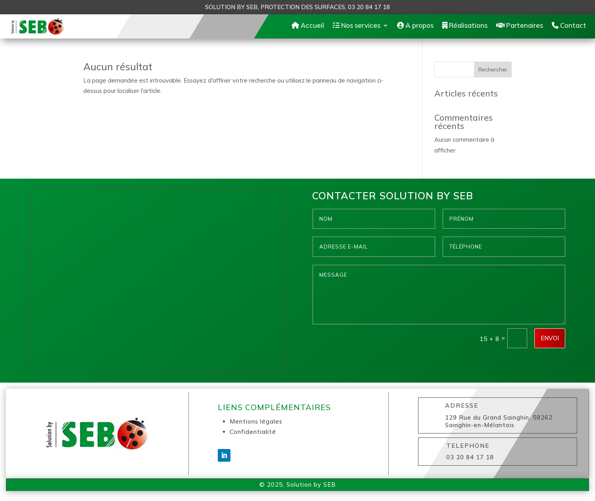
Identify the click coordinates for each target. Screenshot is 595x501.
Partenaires (519, 27)
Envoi (550, 342)
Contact (569, 27)
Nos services (356, 27)
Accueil (308, 27)
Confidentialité (253, 435)
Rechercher (492, 73)
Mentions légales (256, 425)
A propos (415, 27)
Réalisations (465, 27)
